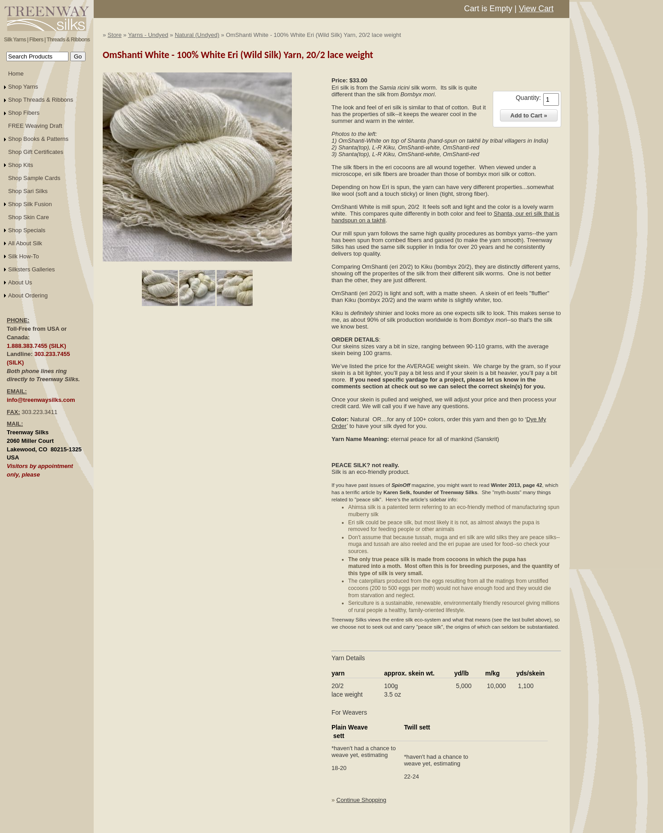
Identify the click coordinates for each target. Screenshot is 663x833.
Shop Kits (20, 165)
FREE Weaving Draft (35, 125)
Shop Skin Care (28, 217)
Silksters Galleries (31, 269)
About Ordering (28, 295)
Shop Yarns (23, 86)
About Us (20, 282)
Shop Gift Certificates (35, 152)
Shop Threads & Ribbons (40, 99)
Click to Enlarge (197, 265)
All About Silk (25, 243)
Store (115, 35)
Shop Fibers (24, 112)
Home (16, 73)
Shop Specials (26, 230)
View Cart (536, 8)
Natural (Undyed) (197, 35)
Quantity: (528, 97)
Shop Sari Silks (28, 191)
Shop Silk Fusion (30, 204)
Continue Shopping (361, 800)
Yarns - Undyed (148, 35)
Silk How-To (23, 256)
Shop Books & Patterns (38, 138)
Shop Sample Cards (34, 178)
